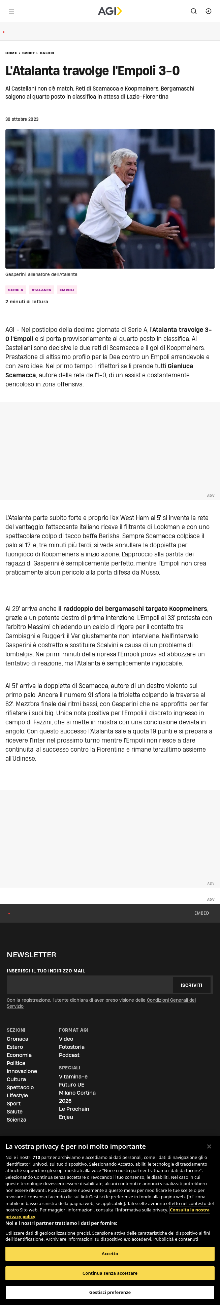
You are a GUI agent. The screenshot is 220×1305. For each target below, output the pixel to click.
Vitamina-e (73, 1076)
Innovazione (22, 1071)
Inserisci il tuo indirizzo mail (46, 971)
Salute (15, 1111)
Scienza (16, 1120)
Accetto (110, 1253)
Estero (15, 1047)
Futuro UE (71, 1084)
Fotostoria (72, 1047)
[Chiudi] (209, 1146)
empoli (67, 289)
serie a (16, 289)
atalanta (42, 289)
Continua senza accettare (110, 1273)
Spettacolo (20, 1087)
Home (11, 52)
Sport (28, 52)
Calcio (47, 52)
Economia (19, 1055)
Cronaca (17, 1039)
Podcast (69, 1055)
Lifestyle (17, 1095)
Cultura (16, 1079)
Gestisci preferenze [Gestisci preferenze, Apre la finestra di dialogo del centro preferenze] (110, 1292)
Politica (16, 1063)
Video (66, 1039)
